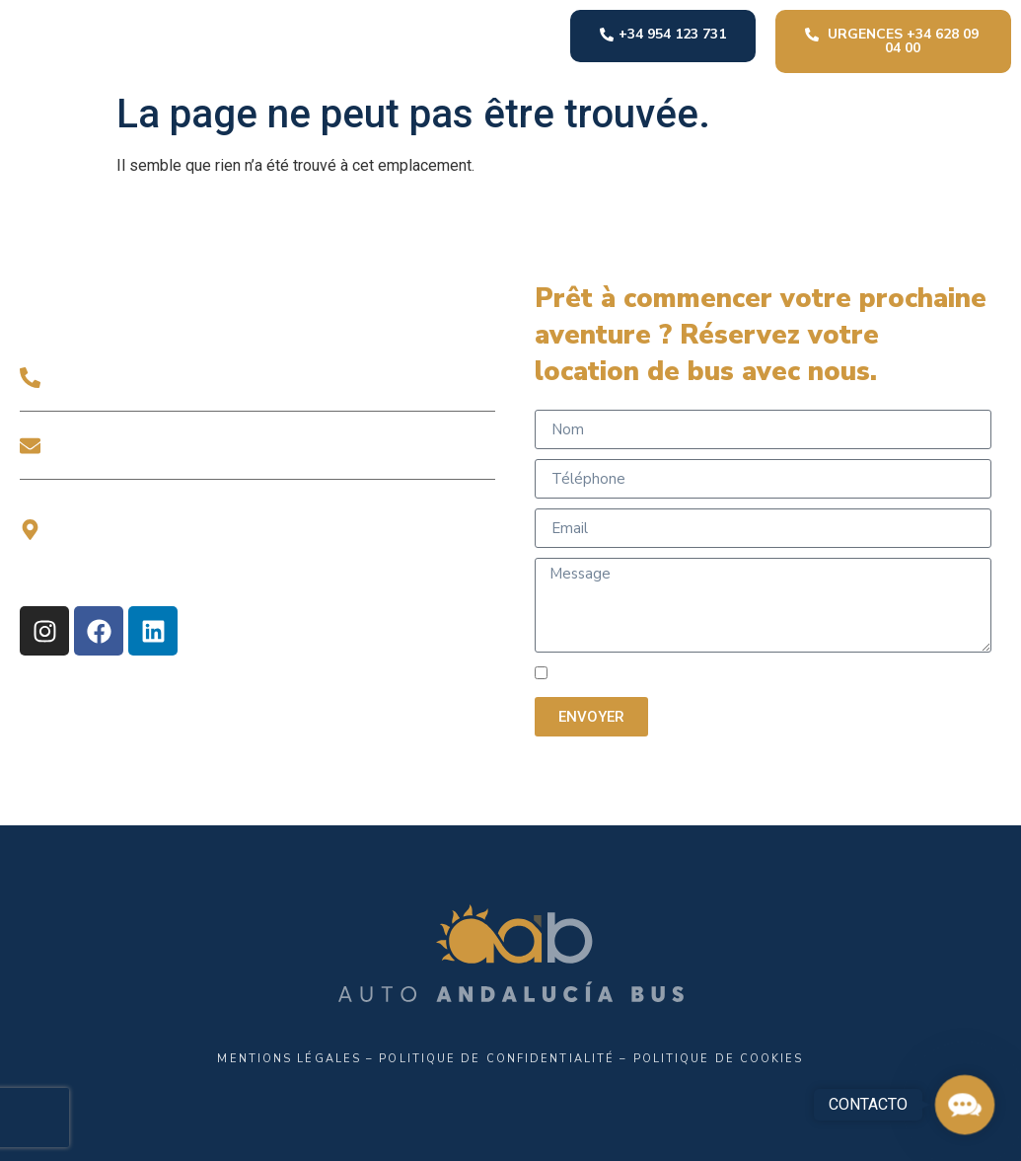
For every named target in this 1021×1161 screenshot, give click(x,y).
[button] (964, 1104)
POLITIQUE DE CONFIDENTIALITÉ (822, 675)
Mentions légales (289, 1058)
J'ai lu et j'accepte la (751, 675)
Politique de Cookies (718, 1058)
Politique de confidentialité (497, 1058)
